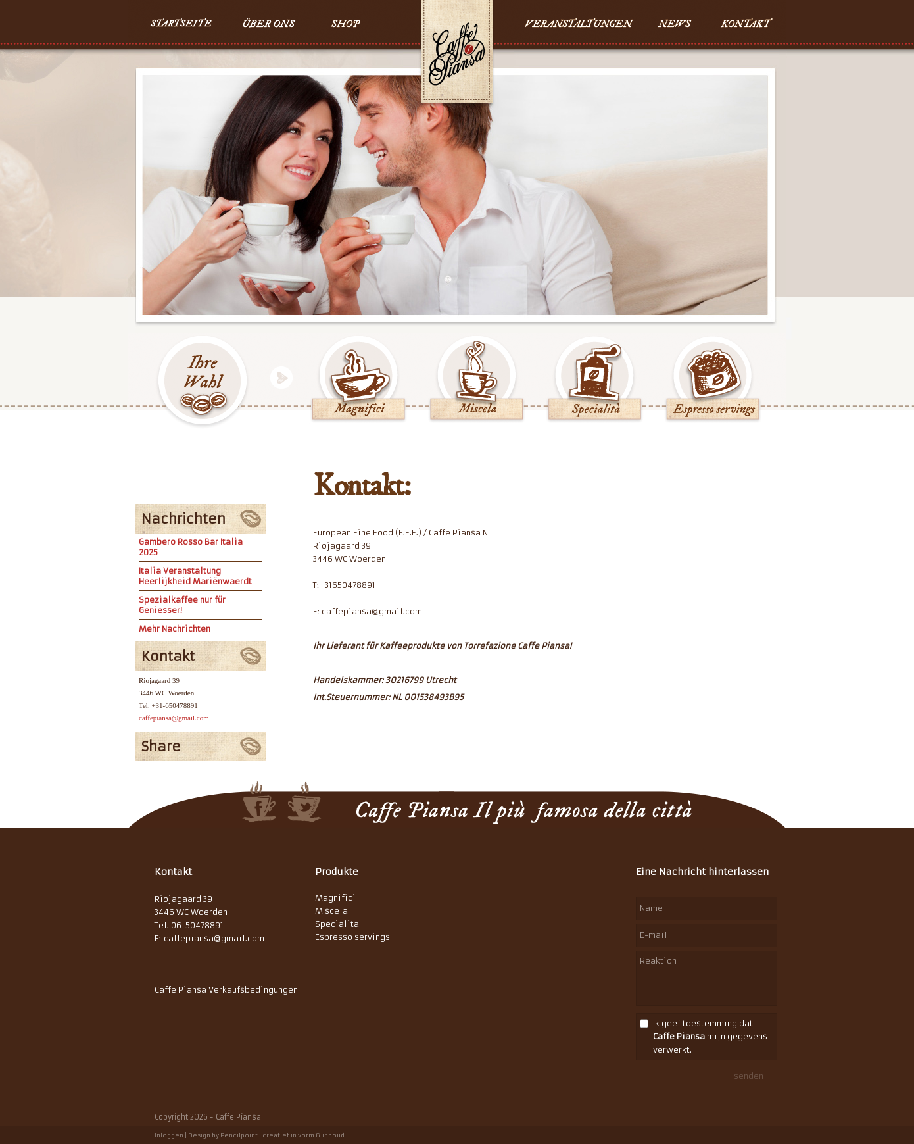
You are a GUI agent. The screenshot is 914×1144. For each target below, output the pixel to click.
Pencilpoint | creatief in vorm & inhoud (282, 1135)
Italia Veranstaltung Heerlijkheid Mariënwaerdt (195, 576)
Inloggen (169, 1135)
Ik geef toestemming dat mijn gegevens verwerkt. (710, 1036)
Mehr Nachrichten (174, 629)
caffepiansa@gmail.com (174, 718)
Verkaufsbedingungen (253, 990)
